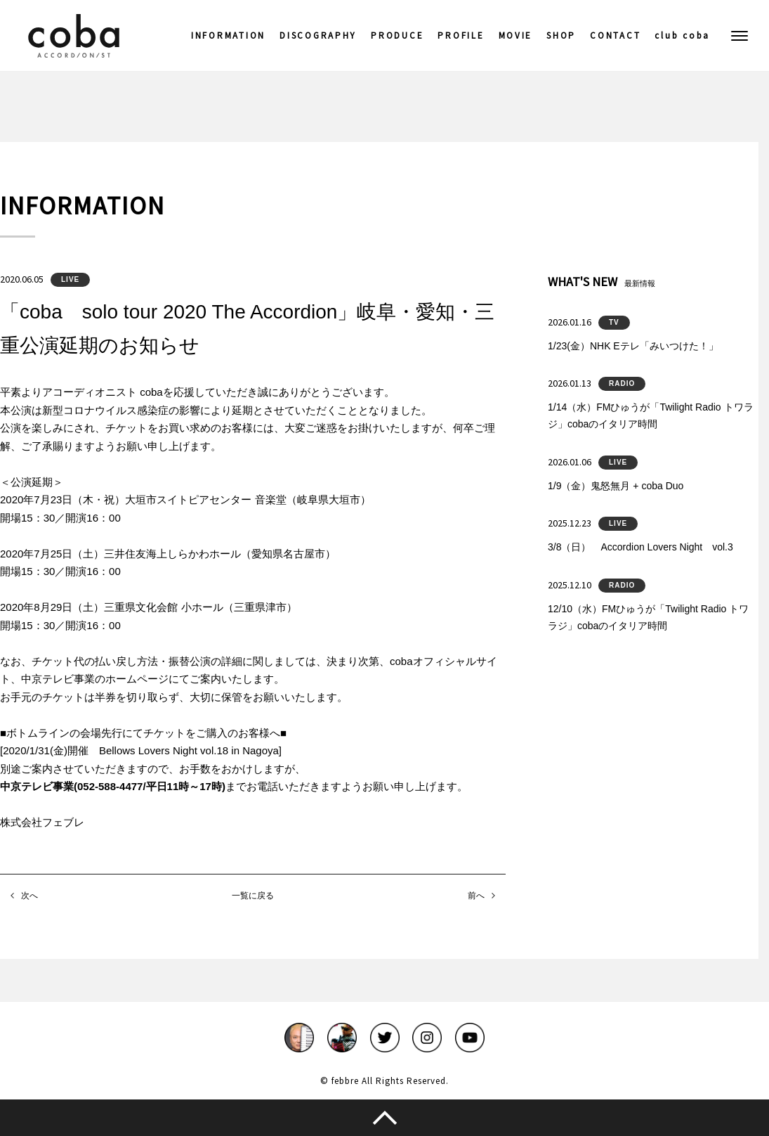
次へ (29, 896)
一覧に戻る (253, 896)
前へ (476, 896)
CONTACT (615, 35)
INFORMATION (228, 35)
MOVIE (516, 35)
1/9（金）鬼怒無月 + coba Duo (615, 485)
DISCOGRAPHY (318, 35)
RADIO (622, 383)
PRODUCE (397, 35)
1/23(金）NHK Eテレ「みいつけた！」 (633, 345)
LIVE (70, 279)
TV (614, 322)
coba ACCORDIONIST (73, 36)
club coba (682, 35)
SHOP (561, 35)
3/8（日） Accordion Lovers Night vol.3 (640, 547)
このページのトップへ (384, 1117)
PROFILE (461, 35)
